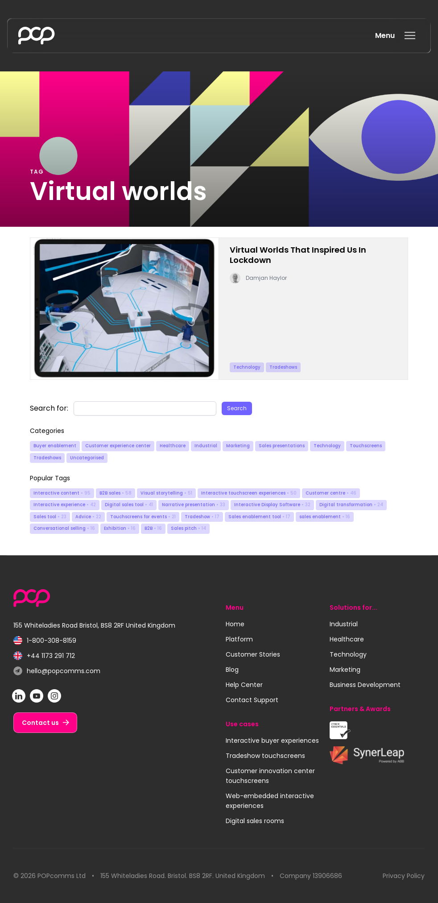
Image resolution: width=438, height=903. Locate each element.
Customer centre (331, 493)
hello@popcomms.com (56, 671)
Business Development (365, 684)
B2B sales (115, 493)
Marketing (238, 446)
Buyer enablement (54, 446)
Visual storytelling (166, 493)
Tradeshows (47, 458)
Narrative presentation (193, 505)
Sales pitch (188, 528)
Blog (232, 669)
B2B (153, 528)
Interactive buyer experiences (272, 740)
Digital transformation (351, 505)
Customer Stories (253, 654)
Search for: (49, 408)
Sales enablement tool (259, 517)
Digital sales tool (129, 505)
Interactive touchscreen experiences (249, 493)
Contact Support (252, 699)
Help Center (244, 684)
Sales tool (49, 517)
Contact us (40, 722)
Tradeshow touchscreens (265, 755)
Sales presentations (282, 446)
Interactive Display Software (272, 505)
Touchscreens (366, 446)
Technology (327, 446)
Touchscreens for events (143, 517)
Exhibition (120, 528)
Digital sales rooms (255, 820)
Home (235, 624)
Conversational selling (64, 528)
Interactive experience (64, 505)
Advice (88, 517)
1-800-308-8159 (44, 640)
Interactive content (62, 493)
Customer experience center (118, 446)
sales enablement (324, 517)
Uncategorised (87, 458)
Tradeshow (202, 517)
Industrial (205, 446)
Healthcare (173, 446)
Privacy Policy (404, 875)
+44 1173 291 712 (44, 656)
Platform (239, 639)
